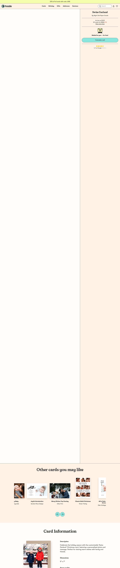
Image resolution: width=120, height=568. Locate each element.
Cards (44, 6)
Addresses (66, 6)
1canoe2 (71, 504)
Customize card (100, 40)
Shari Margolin (48, 504)
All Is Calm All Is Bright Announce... (25, 502)
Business (75, 6)
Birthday (51, 6)
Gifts (58, 6)
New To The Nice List (48, 501)
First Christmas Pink (71, 501)
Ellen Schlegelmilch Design (26, 505)
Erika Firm (94, 504)
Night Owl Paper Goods (101, 15)
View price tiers (100, 24)
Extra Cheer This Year (94, 501)
